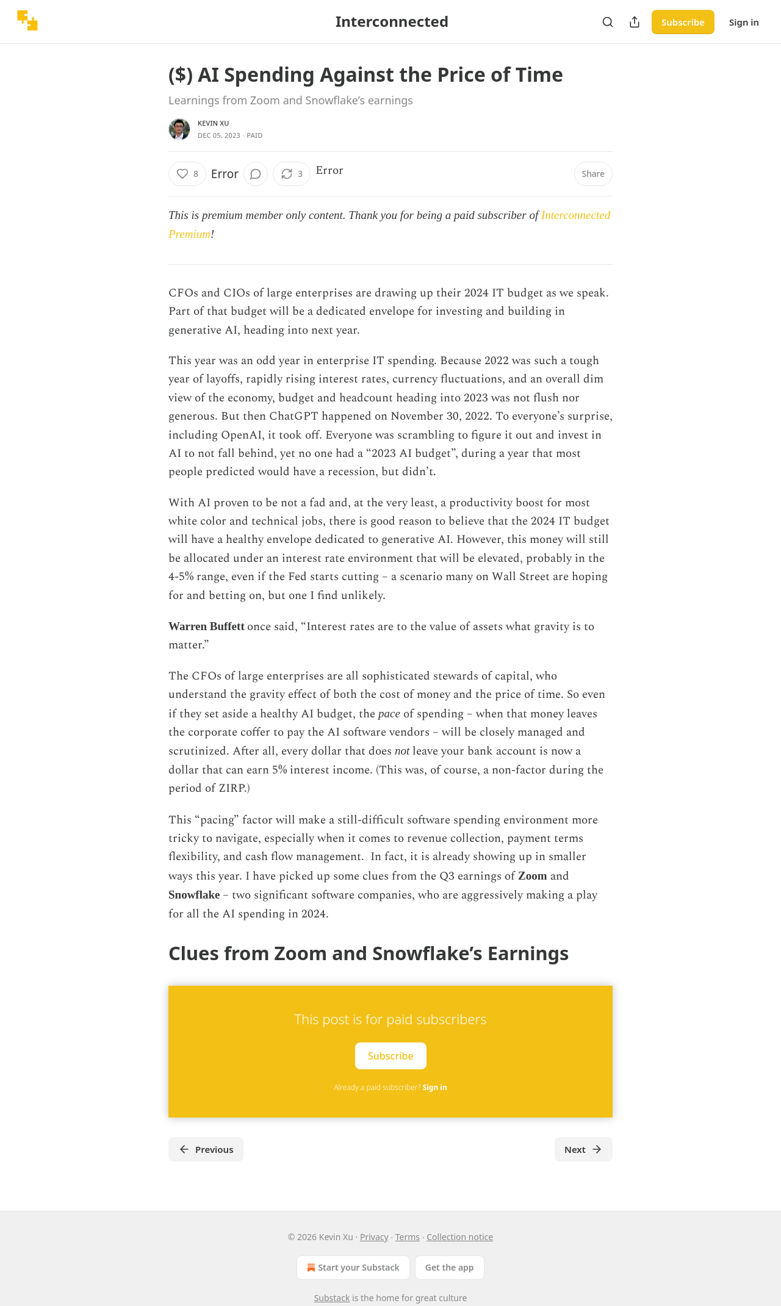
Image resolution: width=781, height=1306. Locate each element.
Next (583, 1149)
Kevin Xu (213, 122)
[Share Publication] (634, 22)
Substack (332, 1298)
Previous (206, 1149)
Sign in (744, 22)
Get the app (449, 1267)
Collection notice (459, 1237)
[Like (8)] (187, 174)
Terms (407, 1237)
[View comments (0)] (255, 174)
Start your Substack (351, 1267)
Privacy (374, 1237)
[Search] (608, 22)
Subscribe (683, 22)
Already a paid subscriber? (390, 1087)
